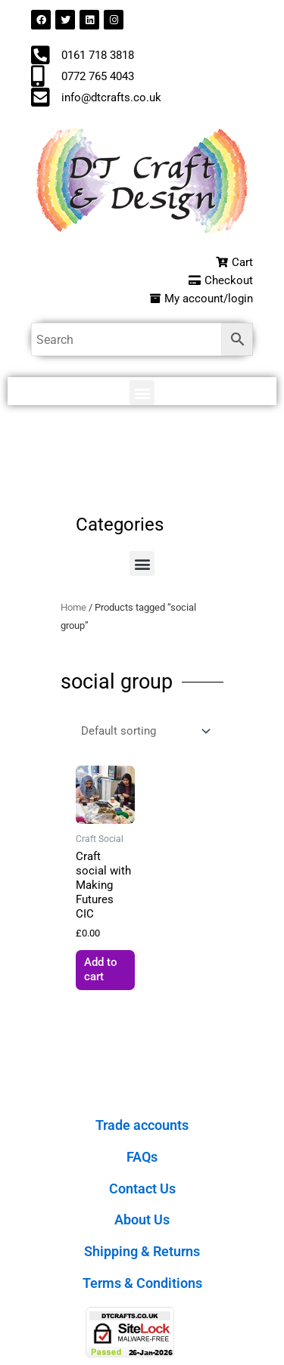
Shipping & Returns (142, 1251)
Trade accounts (142, 1125)
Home (73, 607)
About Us (142, 1219)
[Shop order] (144, 731)
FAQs (142, 1157)
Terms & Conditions (142, 1283)
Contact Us (142, 1188)
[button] (142, 392)
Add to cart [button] (100, 969)
